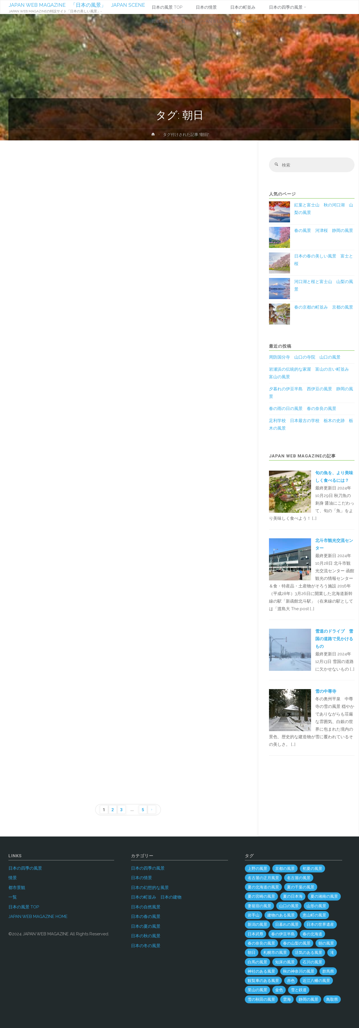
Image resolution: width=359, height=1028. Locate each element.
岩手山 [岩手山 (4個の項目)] (253, 915)
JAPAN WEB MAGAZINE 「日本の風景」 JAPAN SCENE (77, 5)
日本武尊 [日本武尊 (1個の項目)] (255, 934)
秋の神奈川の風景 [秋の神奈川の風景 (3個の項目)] (298, 971)
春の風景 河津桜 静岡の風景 (323, 230)
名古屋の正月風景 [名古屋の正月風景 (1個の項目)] (263, 878)
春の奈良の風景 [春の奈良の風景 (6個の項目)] (261, 943)
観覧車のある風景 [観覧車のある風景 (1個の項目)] (263, 980)
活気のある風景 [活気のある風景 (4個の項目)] (308, 952)
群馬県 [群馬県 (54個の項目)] (328, 971)
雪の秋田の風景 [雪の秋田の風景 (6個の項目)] (261, 999)
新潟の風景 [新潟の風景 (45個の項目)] (257, 924)
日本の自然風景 (145, 907)
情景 (12, 877)
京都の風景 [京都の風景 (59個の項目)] (285, 868)
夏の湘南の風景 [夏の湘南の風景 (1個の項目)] (324, 896)
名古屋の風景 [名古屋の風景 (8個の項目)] (298, 878)
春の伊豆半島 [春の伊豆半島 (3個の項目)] (283, 934)
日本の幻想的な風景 (150, 887)
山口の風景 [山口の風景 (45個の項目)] (289, 906)
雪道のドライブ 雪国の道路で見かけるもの (334, 639)
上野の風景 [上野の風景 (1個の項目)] (257, 868)
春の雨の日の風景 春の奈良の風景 (302, 408)
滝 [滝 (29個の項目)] (332, 952)
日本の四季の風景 (25, 868)
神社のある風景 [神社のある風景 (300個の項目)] (261, 971)
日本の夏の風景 (145, 926)
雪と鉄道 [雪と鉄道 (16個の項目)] (299, 990)
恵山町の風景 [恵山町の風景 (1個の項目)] (314, 915)
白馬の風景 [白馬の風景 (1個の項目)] (257, 962)
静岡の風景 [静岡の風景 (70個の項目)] (308, 999)
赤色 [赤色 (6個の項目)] (291, 980)
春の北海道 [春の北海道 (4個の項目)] (312, 934)
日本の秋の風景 (145, 935)
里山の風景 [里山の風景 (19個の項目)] (257, 990)
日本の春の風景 (145, 916)
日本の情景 (141, 877)
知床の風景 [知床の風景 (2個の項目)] (285, 962)
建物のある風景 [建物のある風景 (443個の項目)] (281, 915)
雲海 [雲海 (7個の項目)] (287, 999)
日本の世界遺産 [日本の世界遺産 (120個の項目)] (320, 924)
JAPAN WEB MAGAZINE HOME (38, 916)
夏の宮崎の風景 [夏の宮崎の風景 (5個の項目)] (261, 896)
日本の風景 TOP (23, 907)
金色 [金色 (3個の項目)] (279, 990)
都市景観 (16, 887)
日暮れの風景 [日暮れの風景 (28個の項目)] (287, 924)
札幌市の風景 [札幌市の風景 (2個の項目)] (275, 952)
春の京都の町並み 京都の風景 (323, 307)
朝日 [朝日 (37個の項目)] (252, 952)
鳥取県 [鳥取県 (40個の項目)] (332, 999)
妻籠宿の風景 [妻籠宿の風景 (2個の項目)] (259, 906)
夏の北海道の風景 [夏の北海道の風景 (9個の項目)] (263, 887)
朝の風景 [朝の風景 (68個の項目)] (326, 943)
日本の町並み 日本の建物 (156, 897)
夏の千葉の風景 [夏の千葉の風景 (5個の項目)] (300, 887)
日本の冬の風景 (145, 945)
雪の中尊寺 (325, 691)
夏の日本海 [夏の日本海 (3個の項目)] (293, 896)
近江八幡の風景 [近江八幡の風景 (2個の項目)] (316, 980)
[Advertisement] (128, 211)
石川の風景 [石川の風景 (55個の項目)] (312, 962)
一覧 (12, 897)
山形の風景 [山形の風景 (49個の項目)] (316, 906)
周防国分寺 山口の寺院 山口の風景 (304, 357)
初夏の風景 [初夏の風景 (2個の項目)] (312, 868)
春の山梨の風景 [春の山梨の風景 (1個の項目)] (296, 943)
